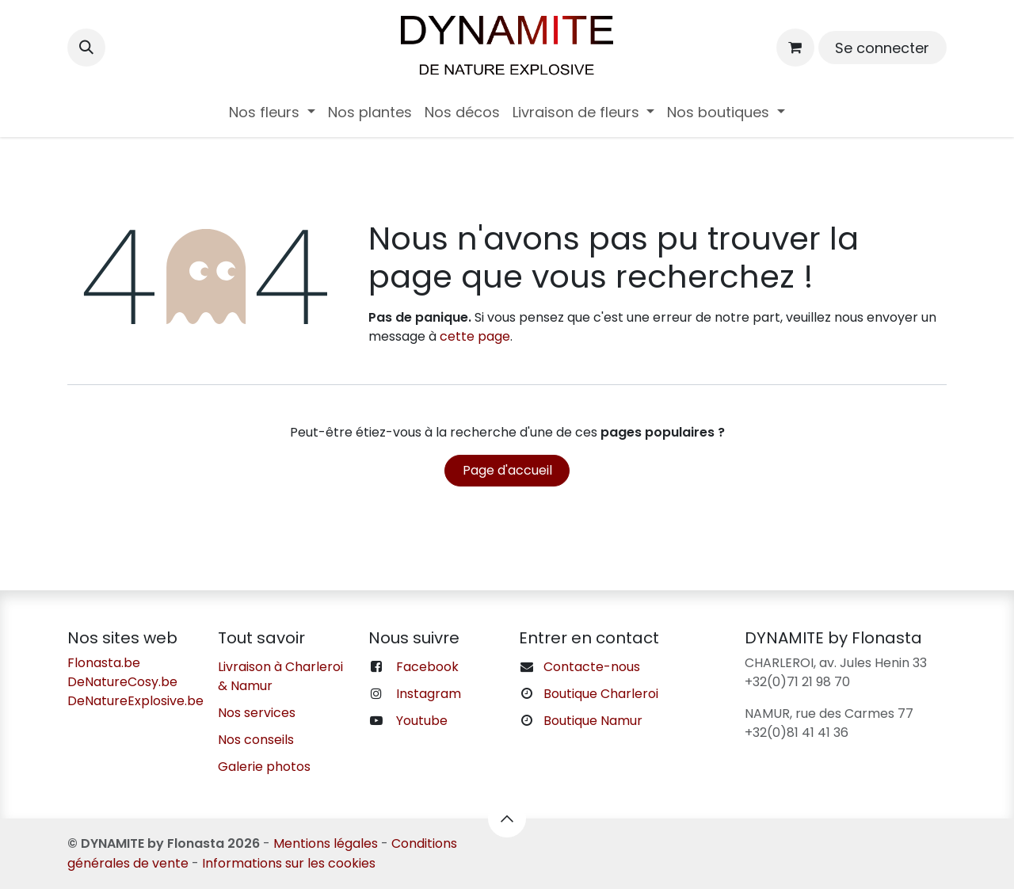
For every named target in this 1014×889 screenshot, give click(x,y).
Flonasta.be (103, 663)
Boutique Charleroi (600, 694)
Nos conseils (256, 740)
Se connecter (882, 48)
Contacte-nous (591, 667)
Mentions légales (325, 843)
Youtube (422, 721)
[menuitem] (272, 112)
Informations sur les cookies (288, 863)
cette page (475, 336)
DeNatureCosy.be (122, 682)
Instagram (428, 694)
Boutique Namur (592, 721)
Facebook (427, 667)
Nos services (256, 713)
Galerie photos (264, 766)
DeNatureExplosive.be (135, 701)
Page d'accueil (507, 470)
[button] (86, 48)
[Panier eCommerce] (795, 48)
